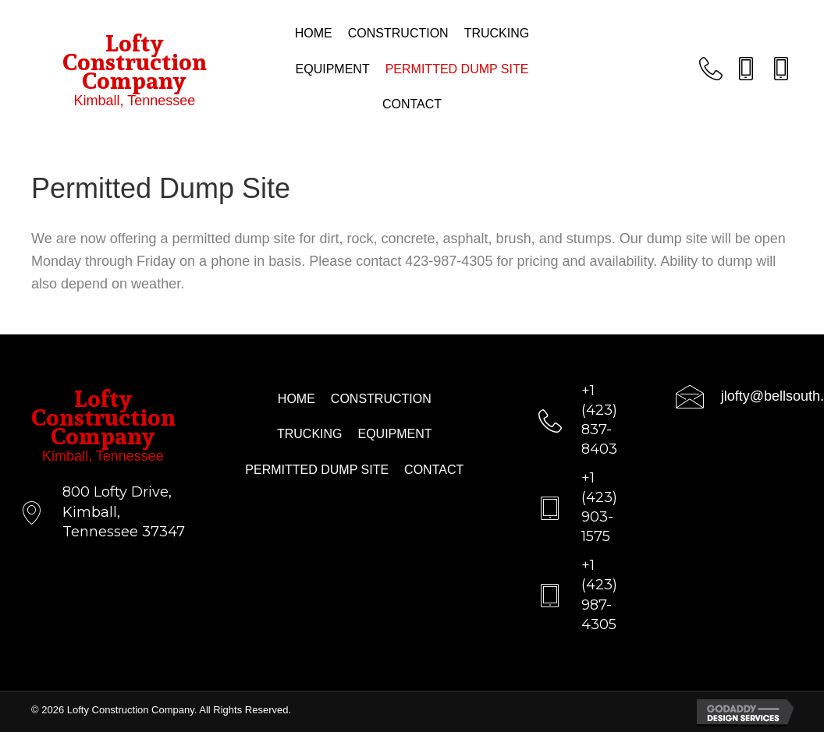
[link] (313, 33)
